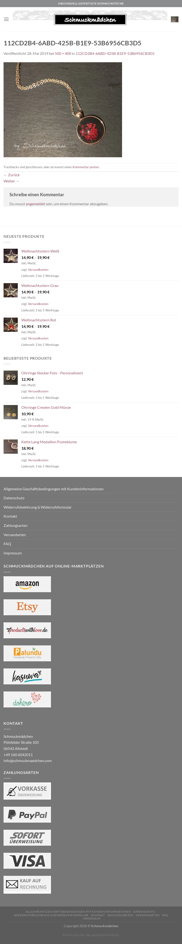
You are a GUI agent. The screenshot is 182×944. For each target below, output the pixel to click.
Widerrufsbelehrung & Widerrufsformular (38, 507)
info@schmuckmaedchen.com (28, 760)
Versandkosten (38, 270)
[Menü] (6, 19)
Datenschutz (14, 498)
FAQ (7, 543)
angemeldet (35, 203)
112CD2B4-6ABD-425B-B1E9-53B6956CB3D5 (115, 53)
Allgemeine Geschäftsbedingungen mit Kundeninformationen (54, 488)
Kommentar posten (86, 167)
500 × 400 (63, 53)
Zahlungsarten (15, 525)
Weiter (11, 181)
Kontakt (10, 516)
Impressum (13, 553)
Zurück (12, 174)
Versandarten (15, 534)
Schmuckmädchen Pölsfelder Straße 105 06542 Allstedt (21, 742)
